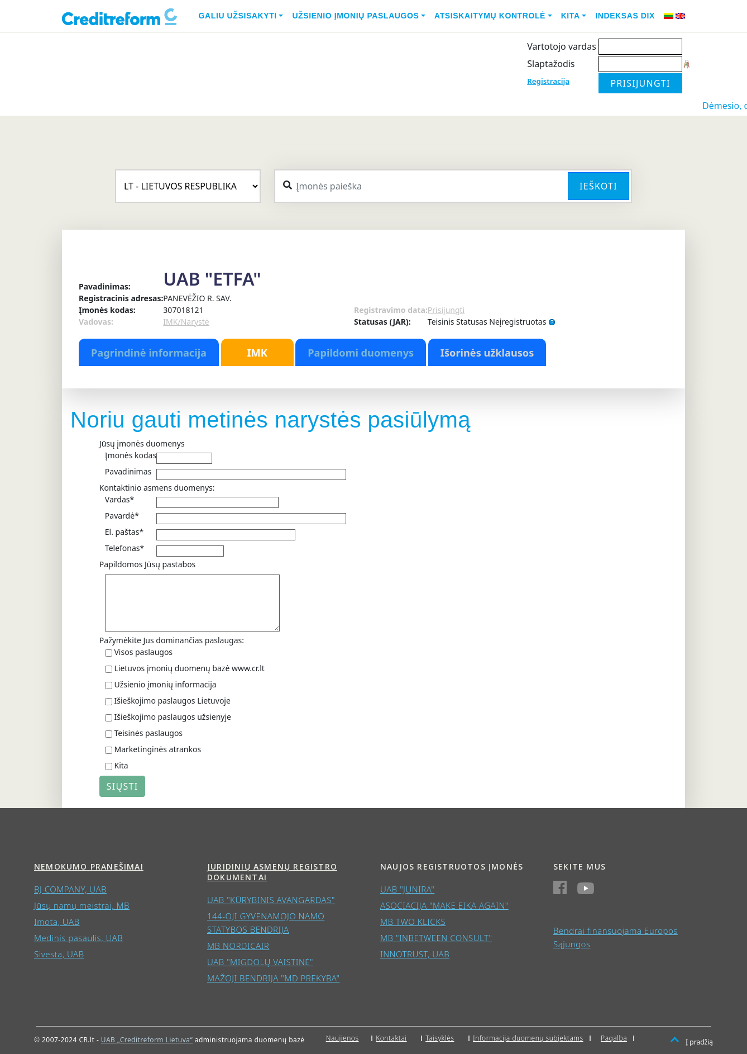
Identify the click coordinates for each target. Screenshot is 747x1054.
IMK (257, 352)
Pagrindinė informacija (149, 352)
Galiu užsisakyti (238, 15)
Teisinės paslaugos (148, 733)
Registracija (548, 81)
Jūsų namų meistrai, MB (82, 905)
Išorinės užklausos (487, 352)
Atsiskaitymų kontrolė (489, 15)
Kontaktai (391, 1038)
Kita (570, 15)
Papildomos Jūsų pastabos (147, 564)
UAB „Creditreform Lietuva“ (147, 1039)
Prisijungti (446, 310)
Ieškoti (598, 186)
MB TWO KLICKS (413, 921)
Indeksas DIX (625, 15)
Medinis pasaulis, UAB (78, 937)
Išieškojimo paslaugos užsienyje (172, 716)
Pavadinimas (128, 471)
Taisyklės (439, 1038)
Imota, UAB (57, 921)
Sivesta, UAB (59, 954)
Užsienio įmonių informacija (165, 684)
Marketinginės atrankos (157, 749)
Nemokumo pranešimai (88, 866)
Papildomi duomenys (361, 352)
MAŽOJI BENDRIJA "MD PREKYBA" (273, 978)
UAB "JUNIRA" (407, 889)
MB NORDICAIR (238, 945)
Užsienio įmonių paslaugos (355, 15)
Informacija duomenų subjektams (528, 1038)
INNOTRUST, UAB (414, 954)
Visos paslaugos (143, 652)
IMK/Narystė (186, 321)
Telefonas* (124, 548)
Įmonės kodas (130, 455)
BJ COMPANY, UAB (70, 889)
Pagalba (614, 1038)
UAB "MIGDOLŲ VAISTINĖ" (260, 961)
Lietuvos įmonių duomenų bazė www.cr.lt (189, 668)
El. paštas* (124, 531)
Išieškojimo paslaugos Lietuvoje (172, 700)
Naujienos (342, 1038)
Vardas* (119, 499)
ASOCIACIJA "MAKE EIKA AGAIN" (444, 905)
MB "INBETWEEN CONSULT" (436, 937)
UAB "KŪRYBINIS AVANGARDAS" (271, 899)
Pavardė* (122, 515)
